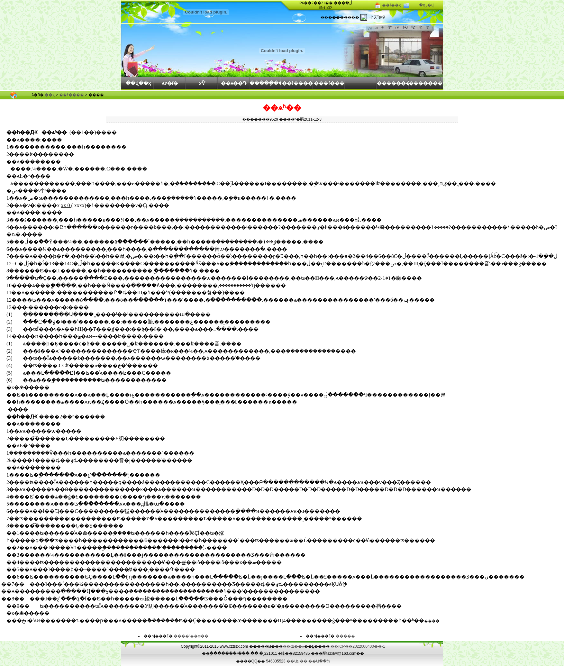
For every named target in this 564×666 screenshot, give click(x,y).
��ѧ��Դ (233, 83)
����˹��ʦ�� (191, 636)
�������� (393, 83)
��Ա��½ (319, 661)
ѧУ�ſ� (170, 83)
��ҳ (50, 95)
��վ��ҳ (138, 83)
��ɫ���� (297, 83)
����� (345, 636)
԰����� (361, 83)
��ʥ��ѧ (293, 646)
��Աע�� (297, 661)
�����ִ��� (265, 83)
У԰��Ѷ (202, 83)
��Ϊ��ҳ (391, 5)
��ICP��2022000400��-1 (358, 646)
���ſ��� (329, 83)
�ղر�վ (426, 5)
